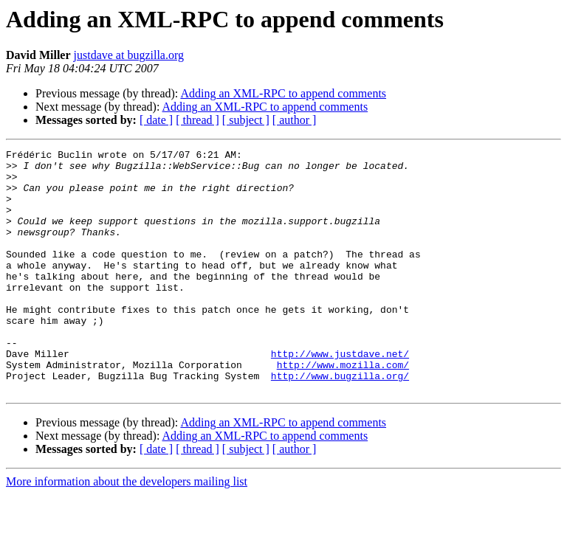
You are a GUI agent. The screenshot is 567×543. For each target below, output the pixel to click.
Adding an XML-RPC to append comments (283, 93)
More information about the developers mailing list (126, 530)
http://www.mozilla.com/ (343, 408)
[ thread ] (197, 120)
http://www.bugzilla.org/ (340, 422)
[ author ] (294, 120)
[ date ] (156, 120)
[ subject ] (245, 120)
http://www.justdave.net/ (340, 395)
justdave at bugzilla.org (129, 55)
